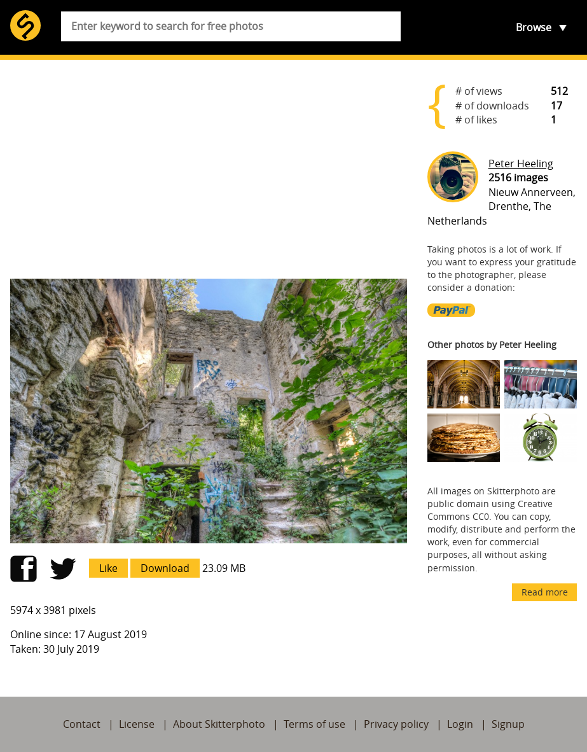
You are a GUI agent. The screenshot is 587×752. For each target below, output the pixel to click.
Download (165, 568)
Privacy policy (396, 724)
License (137, 724)
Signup (508, 724)
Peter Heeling (520, 164)
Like (108, 568)
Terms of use (314, 724)
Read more (544, 592)
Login (460, 724)
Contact (81, 724)
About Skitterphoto (219, 724)
